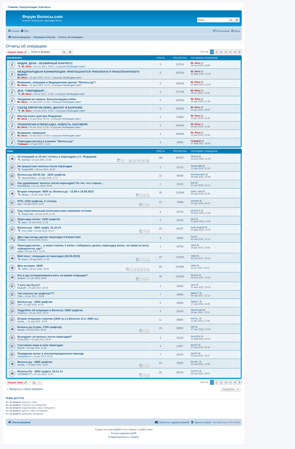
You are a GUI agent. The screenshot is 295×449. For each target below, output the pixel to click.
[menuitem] (24, 31)
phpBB (117, 429)
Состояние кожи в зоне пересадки (40, 345)
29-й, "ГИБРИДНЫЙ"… (32, 90)
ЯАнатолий (196, 310)
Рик (192, 236)
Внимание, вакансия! (31, 132)
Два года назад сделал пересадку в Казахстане (49, 237)
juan (19, 204)
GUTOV (195, 371)
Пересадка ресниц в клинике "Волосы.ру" (45, 141)
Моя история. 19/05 (30, 265)
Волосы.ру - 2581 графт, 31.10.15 (39, 227)
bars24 (20, 348)
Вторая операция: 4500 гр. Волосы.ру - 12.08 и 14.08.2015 (55, 191)
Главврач (22, 144)
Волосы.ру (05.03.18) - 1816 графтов (41, 174)
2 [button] (216, 52)
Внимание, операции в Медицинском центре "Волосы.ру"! (56, 82)
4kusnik (194, 275)
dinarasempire (29, 178)
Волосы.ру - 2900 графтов (34, 361)
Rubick (20, 330)
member (195, 201)
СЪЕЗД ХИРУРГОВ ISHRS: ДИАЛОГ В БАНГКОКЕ (49, 107)
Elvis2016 (196, 336)
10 (130, 160)
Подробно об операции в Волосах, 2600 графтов (50, 310)
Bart (193, 183)
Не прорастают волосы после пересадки (44, 166)
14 (148, 160)
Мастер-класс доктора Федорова (39, 116)
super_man (196, 191)
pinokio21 (195, 210)
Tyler (19, 296)
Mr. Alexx (27, 66)
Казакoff (21, 288)
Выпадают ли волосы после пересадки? (44, 336)
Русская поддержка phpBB (123, 433)
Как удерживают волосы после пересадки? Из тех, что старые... (60, 183)
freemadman (23, 186)
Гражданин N (24, 356)
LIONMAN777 (24, 374)
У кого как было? (28, 285)
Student (21, 278)
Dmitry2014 (23, 339)
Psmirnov (22, 313)
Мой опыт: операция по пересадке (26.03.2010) (48, 256)
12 (139, 160)
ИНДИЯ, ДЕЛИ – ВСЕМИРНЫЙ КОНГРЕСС (45, 63)
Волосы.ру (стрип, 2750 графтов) (39, 327)
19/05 (24, 269)
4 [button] (226, 52)
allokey (25, 194)
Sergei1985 (27, 169)
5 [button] (230, 52)
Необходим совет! (76, 66)
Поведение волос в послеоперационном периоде (50, 353)
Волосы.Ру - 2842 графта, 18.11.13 (40, 371)
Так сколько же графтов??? (35, 293)
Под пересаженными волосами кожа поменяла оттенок (54, 210)
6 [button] (235, 52)
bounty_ (21, 321)
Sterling (25, 160)
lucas (24, 259)
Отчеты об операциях (26, 46)
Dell (19, 304)
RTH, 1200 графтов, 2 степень (37, 201)
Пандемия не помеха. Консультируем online (46, 99)
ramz (193, 284)
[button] (240, 51)
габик (20, 251)
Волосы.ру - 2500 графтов (34, 301)
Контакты (45, 7)
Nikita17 (195, 293)
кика (24, 222)
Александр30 (197, 227)
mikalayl (21, 240)
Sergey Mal (27, 214)
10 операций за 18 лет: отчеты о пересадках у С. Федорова (56, 156)
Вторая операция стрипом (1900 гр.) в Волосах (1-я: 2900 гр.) (58, 318)
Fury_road (27, 231)
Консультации (28, 7)
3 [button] (221, 52)
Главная (13, 7)
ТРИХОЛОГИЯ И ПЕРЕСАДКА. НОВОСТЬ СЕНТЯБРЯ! (52, 124)
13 (143, 160)
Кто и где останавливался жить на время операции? (52, 275)
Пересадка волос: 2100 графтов (38, 219)
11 (135, 160)
